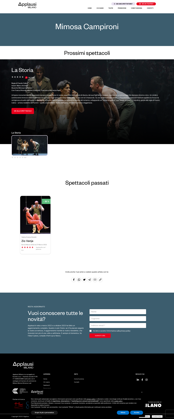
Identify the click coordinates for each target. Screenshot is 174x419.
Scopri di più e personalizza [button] (44, 412)
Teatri (110, 8)
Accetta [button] (136, 412)
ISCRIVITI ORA (100, 336)
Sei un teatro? (146, 4)
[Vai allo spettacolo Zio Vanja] (35, 233)
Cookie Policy (157, 416)
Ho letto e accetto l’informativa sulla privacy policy (111, 331)
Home (90, 8)
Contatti (150, 8)
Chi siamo (100, 8)
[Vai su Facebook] (142, 380)
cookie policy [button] (118, 401)
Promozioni (122, 8)
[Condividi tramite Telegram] (90, 281)
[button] (142, 392)
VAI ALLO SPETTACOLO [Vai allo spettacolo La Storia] (23, 111)
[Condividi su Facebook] (73, 281)
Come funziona (136, 8)
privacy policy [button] (91, 399)
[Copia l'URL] (95, 281)
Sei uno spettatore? (123, 4)
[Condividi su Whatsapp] (79, 281)
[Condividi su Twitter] (84, 281)
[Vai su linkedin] (138, 380)
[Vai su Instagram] (146, 380)
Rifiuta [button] (123, 412)
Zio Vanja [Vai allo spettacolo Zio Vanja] (27, 240)
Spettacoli (46, 385)
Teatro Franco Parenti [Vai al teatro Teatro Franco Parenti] (28, 237)
